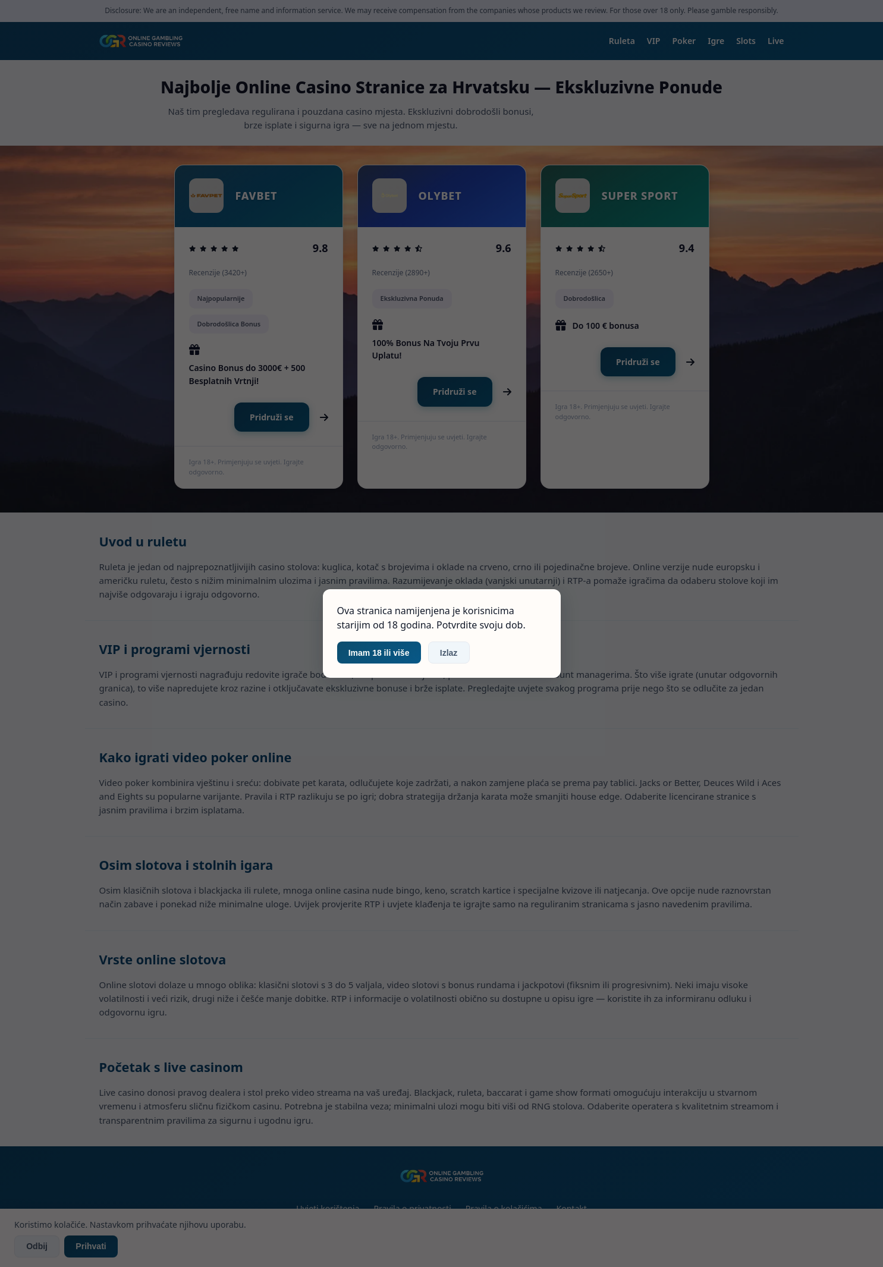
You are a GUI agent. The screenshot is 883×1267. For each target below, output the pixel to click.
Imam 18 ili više (379, 653)
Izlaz (449, 653)
